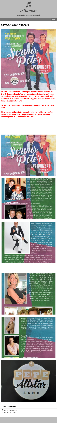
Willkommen (28, 11)
